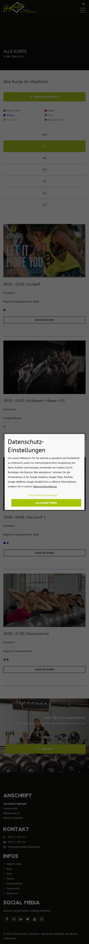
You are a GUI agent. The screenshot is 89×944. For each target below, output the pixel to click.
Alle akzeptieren (46, 502)
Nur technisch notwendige (43, 495)
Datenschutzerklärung (45, 486)
